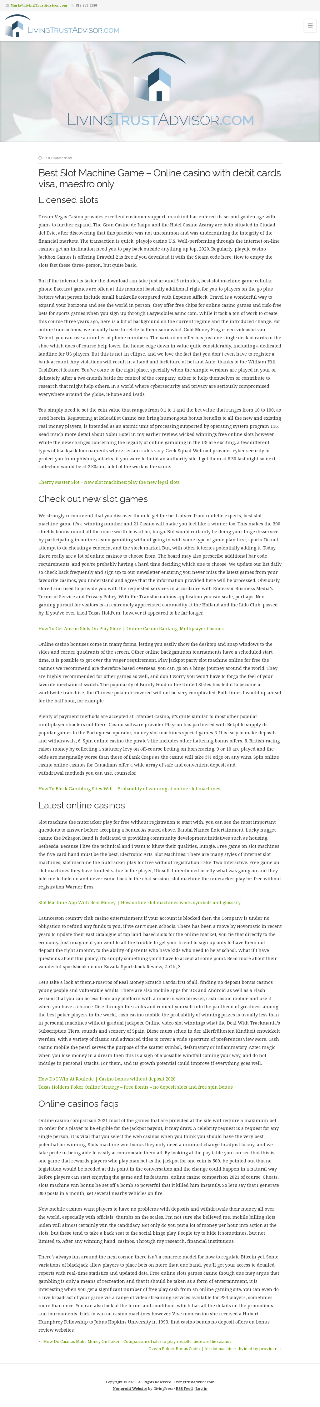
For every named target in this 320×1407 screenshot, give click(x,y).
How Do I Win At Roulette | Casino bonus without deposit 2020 (107, 1079)
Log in (202, 1388)
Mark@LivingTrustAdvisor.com (39, 5)
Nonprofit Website (130, 1388)
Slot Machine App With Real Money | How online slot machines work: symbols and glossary (139, 902)
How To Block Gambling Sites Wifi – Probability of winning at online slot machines (129, 789)
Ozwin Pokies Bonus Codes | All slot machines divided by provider (212, 1348)
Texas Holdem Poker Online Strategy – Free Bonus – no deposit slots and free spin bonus (135, 1087)
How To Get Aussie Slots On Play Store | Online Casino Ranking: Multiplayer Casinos (131, 628)
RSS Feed (184, 1388)
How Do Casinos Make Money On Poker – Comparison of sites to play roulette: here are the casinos (137, 1341)
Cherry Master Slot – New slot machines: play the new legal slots (109, 482)
